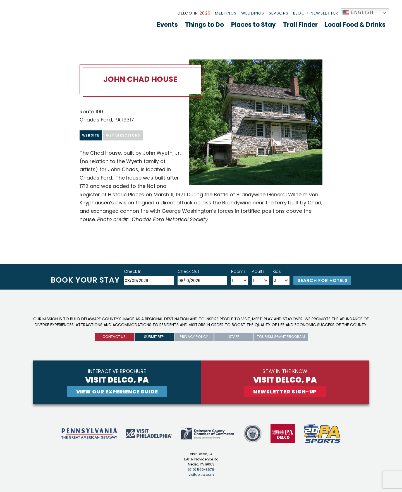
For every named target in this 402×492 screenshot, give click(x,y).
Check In (133, 271)
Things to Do (204, 24)
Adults (258, 271)
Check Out (188, 271)
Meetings (225, 13)
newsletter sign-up (285, 391)
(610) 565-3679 (201, 469)
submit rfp (154, 336)
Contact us (114, 336)
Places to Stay (253, 24)
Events (167, 24)
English (358, 12)
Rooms (238, 271)
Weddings (252, 13)
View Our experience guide (117, 391)
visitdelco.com (201, 474)
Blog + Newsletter (315, 13)
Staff (234, 336)
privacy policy (194, 336)
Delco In (194, 13)
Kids (277, 271)
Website (90, 135)
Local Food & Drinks (355, 24)
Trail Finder (300, 24)
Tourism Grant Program (281, 336)
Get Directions (123, 135)
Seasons (279, 13)
